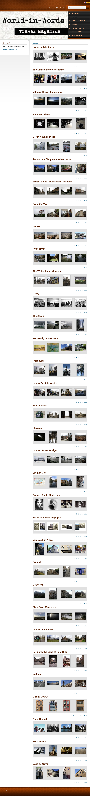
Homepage (35, 43)
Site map (51, 7)
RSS (57, 7)
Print (63, 7)
